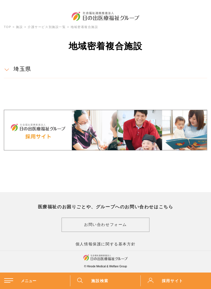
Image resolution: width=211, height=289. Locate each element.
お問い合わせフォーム (105, 224)
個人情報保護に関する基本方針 (105, 244)
